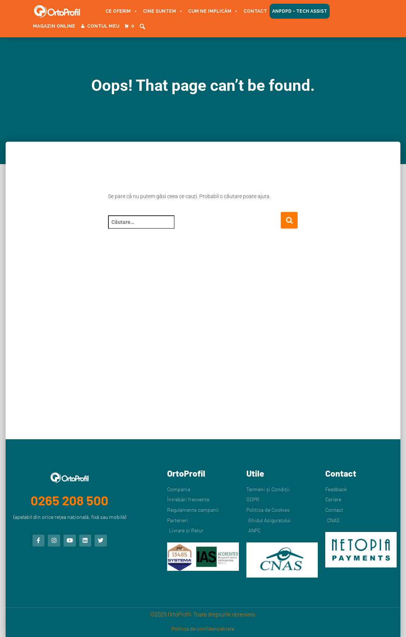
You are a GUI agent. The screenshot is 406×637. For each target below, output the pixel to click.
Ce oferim (121, 11)
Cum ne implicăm (213, 11)
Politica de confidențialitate (203, 628)
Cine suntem (163, 11)
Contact (255, 11)
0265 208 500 (69, 500)
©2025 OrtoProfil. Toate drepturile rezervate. (203, 614)
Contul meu (103, 26)
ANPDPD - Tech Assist (299, 11)
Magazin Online (54, 26)
